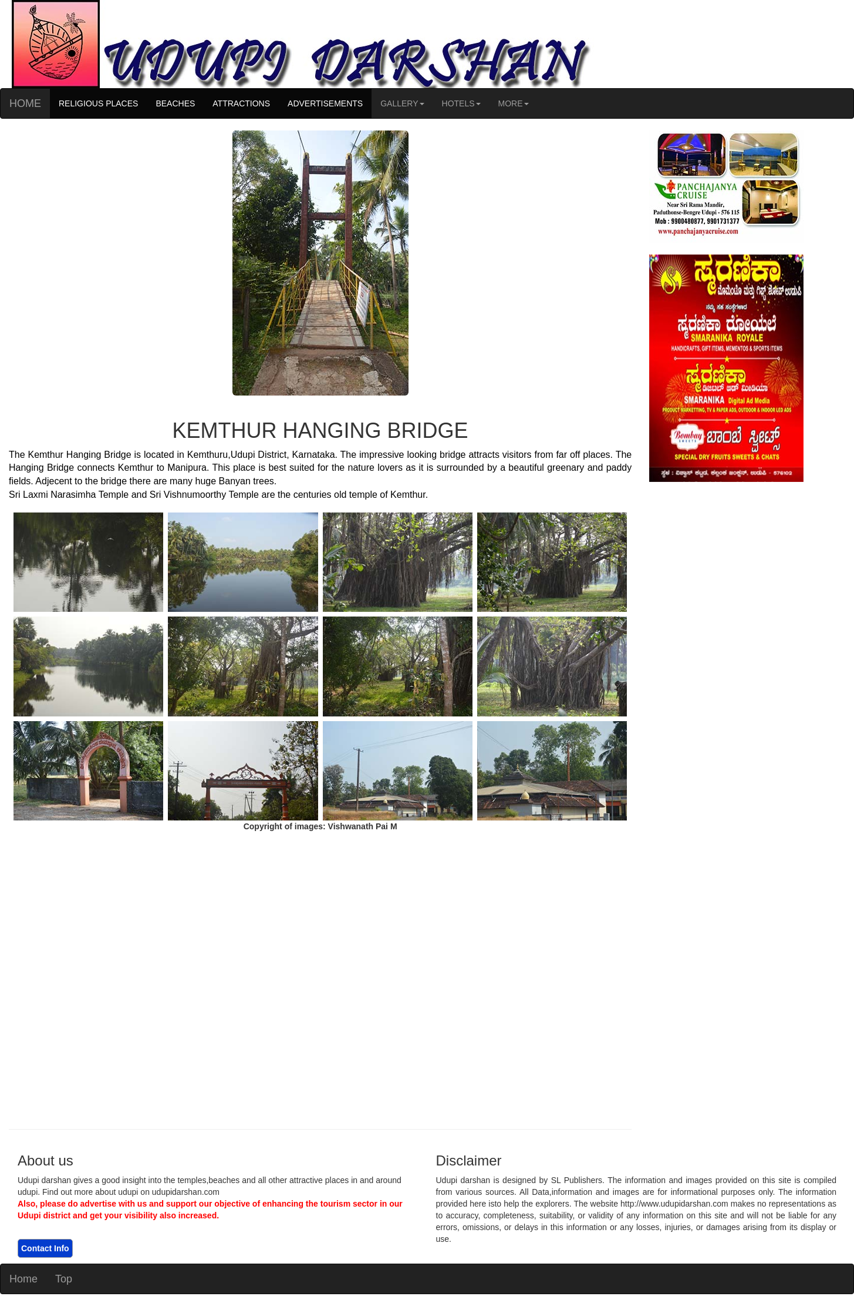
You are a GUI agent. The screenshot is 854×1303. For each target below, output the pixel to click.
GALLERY (402, 103)
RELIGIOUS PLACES (98, 103)
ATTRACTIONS (241, 103)
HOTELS (461, 103)
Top (63, 1279)
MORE (513, 103)
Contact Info (45, 1248)
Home (23, 1279)
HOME (25, 103)
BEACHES (175, 103)
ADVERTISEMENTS (325, 103)
